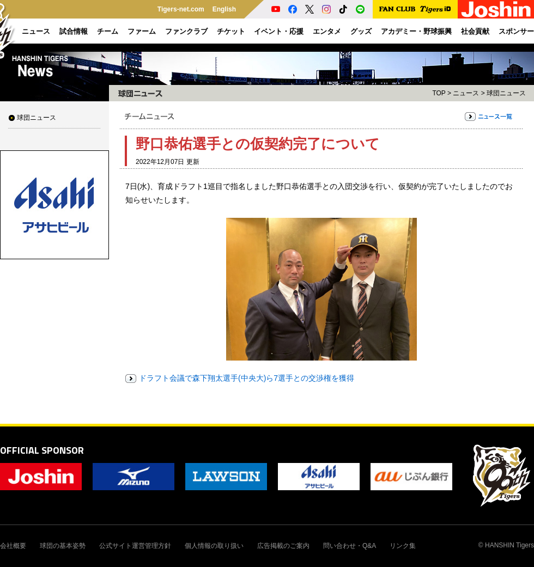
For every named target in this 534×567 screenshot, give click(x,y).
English (224, 9)
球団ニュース (36, 117)
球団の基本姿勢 (63, 546)
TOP (438, 93)
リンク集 (403, 546)
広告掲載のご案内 (283, 546)
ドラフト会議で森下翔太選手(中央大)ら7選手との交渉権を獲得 (246, 378)
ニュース (466, 93)
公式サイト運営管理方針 (135, 546)
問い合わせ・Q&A (349, 546)
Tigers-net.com (180, 9)
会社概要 (13, 546)
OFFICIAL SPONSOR (42, 450)
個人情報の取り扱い (214, 546)
